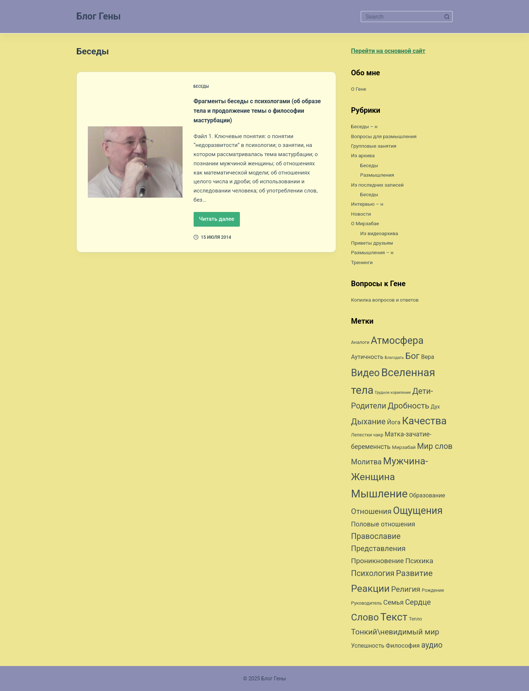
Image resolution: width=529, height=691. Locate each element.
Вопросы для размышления (390, 137)
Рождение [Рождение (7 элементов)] (433, 592)
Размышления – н (376, 254)
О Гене (360, 90)
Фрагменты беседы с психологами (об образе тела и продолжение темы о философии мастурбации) (259, 110)
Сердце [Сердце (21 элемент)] (418, 604)
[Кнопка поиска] (447, 16)
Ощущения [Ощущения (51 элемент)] (418, 512)
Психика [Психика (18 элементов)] (419, 562)
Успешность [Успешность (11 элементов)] (368, 647)
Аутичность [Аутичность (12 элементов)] (367, 358)
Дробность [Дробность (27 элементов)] (408, 407)
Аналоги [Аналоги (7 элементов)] (360, 344)
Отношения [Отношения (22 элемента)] (371, 513)
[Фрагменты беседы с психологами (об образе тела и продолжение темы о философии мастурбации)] (135, 161)
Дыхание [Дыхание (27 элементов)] (368, 423)
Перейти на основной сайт (395, 52)
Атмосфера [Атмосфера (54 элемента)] (397, 342)
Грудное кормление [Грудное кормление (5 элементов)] (393, 394)
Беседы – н (366, 128)
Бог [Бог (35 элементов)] (412, 358)
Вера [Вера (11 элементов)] (427, 358)
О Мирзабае (367, 225)
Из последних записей (382, 186)
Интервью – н (370, 205)
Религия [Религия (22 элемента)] (405, 591)
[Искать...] (401, 16)
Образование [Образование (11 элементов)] (427, 497)
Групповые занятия (378, 147)
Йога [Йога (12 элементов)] (394, 423)
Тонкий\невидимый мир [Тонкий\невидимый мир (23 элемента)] (395, 633)
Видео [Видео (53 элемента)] (365, 375)
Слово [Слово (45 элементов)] (365, 619)
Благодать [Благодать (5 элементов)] (394, 359)
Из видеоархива (382, 234)
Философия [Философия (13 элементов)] (403, 647)
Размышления (380, 176)
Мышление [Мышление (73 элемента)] (379, 495)
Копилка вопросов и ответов (391, 301)
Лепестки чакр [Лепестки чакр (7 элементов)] (367, 436)
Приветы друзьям (376, 244)
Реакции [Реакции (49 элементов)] (370, 590)
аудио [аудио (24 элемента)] (432, 646)
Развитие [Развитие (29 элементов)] (414, 575)
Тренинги (364, 263)
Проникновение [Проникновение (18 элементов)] (377, 562)
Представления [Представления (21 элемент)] (378, 550)
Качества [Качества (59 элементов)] (424, 422)
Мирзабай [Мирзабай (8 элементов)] (403, 449)
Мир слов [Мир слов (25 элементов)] (435, 448)
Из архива (365, 157)
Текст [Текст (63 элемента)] (393, 619)
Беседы (202, 86)
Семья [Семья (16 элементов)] (393, 604)
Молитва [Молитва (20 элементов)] (366, 464)
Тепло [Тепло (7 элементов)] (415, 620)
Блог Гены (98, 16)
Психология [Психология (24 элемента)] (373, 575)
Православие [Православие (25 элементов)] (376, 538)
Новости (363, 215)
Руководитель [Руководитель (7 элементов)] (366, 605)
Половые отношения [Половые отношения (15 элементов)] (383, 526)
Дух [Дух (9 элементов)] (435, 409)
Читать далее (219, 221)
